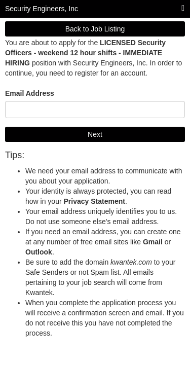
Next (95, 134)
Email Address (29, 93)
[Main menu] (182, 8)
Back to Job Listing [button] (95, 29)
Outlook (38, 252)
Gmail (153, 242)
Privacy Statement (94, 201)
